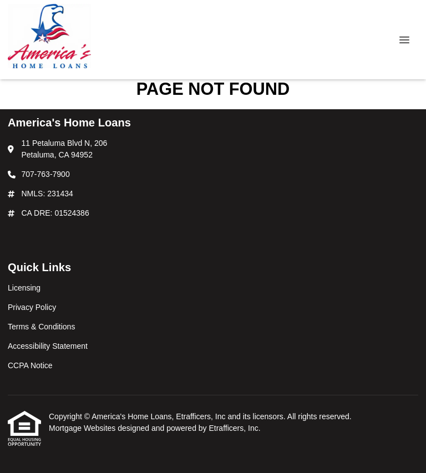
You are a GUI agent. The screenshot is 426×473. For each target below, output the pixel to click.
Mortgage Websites (83, 428)
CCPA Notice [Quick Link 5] (30, 365)
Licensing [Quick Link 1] (24, 287)
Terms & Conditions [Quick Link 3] (41, 326)
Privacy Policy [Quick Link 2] (32, 307)
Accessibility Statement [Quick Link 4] (48, 346)
